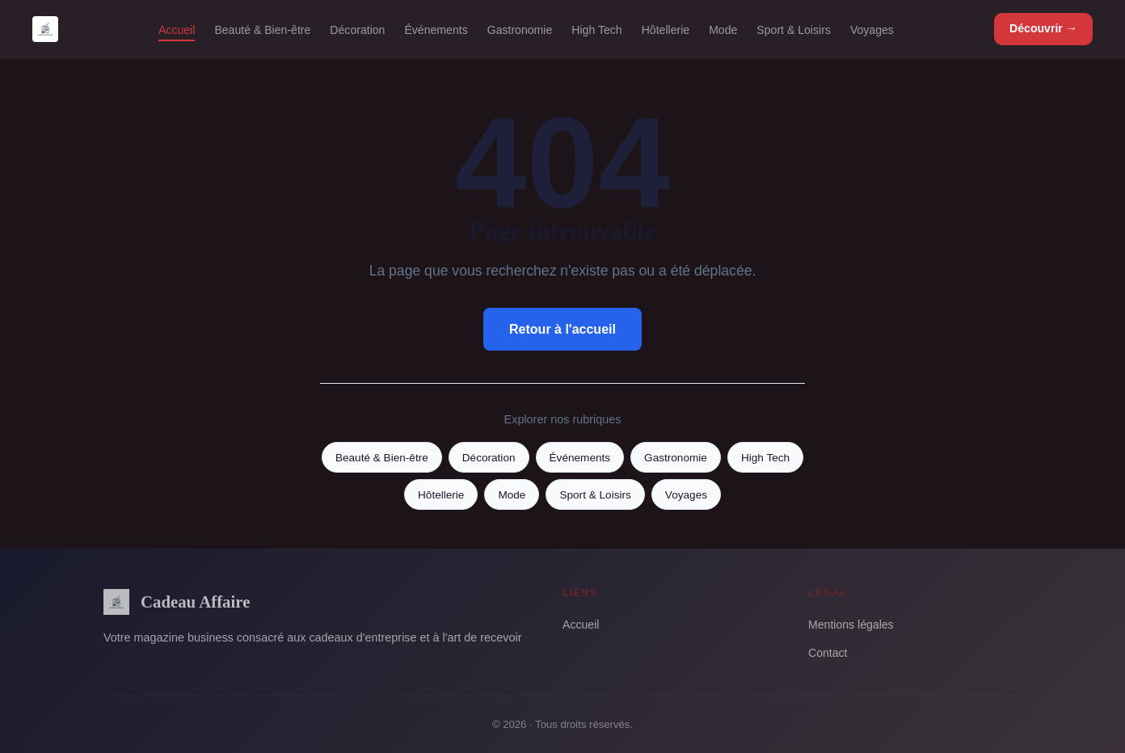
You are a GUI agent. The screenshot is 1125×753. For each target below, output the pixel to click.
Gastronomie (520, 29)
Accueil (176, 29)
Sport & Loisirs (793, 29)
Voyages (872, 29)
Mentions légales (851, 624)
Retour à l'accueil (562, 329)
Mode (723, 29)
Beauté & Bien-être (262, 29)
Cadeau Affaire (176, 602)
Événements (435, 29)
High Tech (596, 29)
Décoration (357, 29)
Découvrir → (1043, 28)
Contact (828, 652)
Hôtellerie (665, 29)
